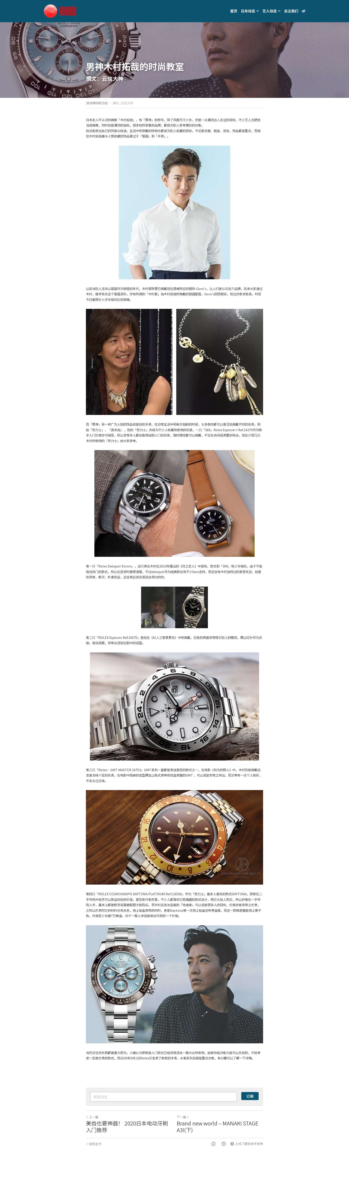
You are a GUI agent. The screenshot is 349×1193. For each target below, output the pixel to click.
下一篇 (183, 1117)
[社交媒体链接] (303, 11)
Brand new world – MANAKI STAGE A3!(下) (217, 1126)
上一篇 (92, 1117)
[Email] (223, 1144)
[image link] (60, 11)
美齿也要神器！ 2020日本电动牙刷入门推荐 (127, 1126)
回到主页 (93, 1144)
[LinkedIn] (213, 1144)
